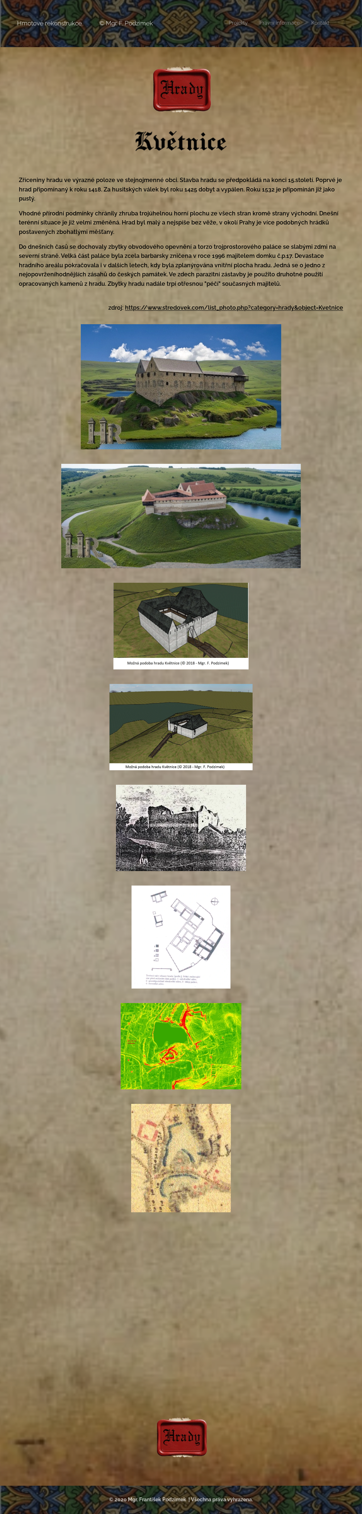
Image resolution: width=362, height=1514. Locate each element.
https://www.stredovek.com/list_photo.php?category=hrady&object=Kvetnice (234, 307)
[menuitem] (316, 24)
